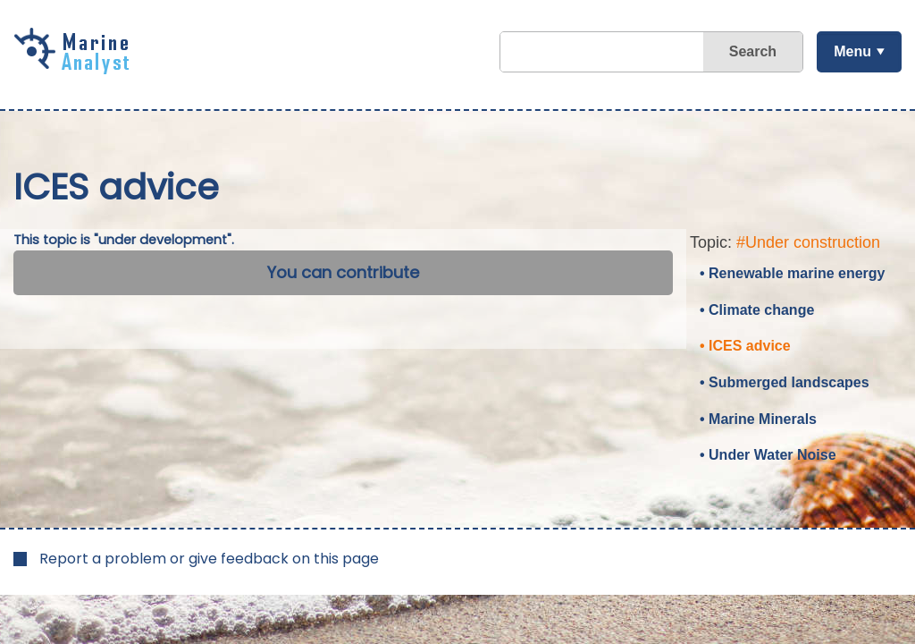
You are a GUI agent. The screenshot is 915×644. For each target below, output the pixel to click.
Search (752, 51)
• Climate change (757, 310)
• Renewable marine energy (792, 273)
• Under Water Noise (768, 454)
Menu (852, 51)
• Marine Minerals (758, 419)
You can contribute (343, 272)
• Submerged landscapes (784, 382)
